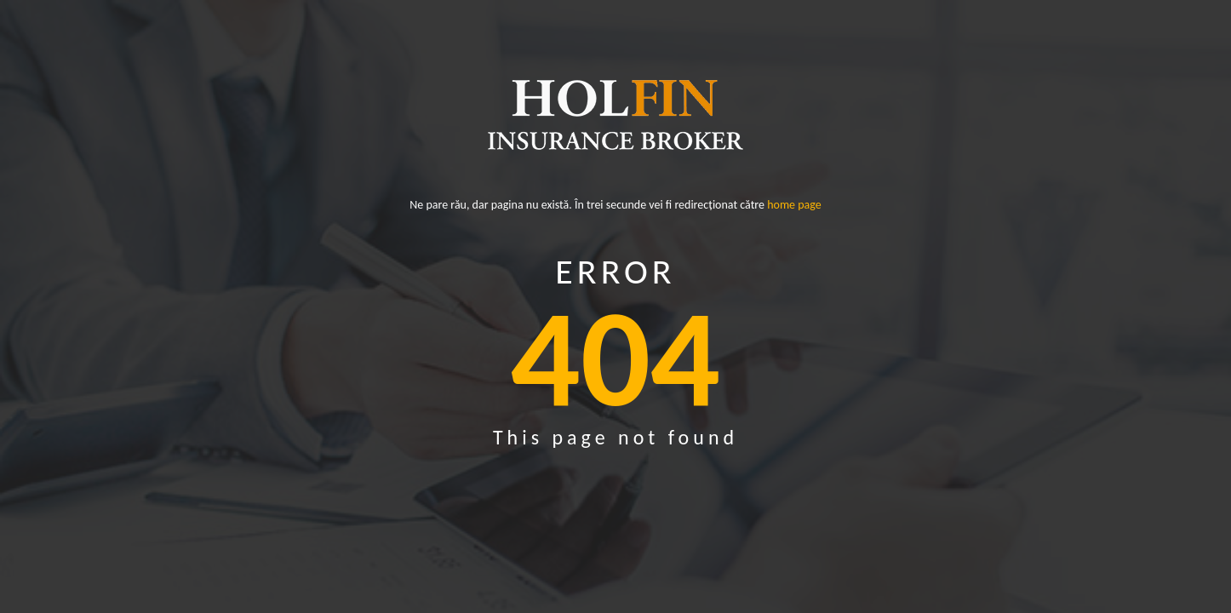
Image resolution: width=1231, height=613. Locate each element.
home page (794, 208)
